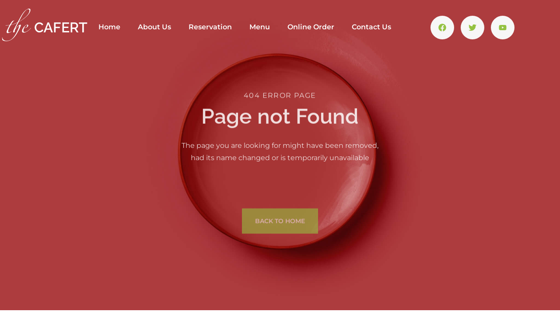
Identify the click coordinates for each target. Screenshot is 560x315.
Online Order (310, 27)
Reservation (210, 27)
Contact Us (371, 27)
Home (109, 27)
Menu (259, 27)
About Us (154, 27)
